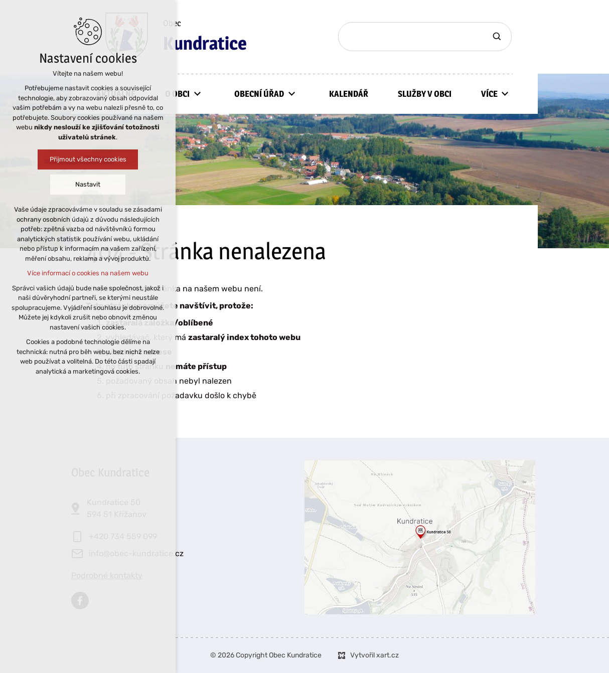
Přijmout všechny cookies (81, 159)
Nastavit (80, 184)
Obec (205, 37)
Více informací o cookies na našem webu (80, 273)
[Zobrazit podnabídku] (197, 94)
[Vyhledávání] (498, 37)
